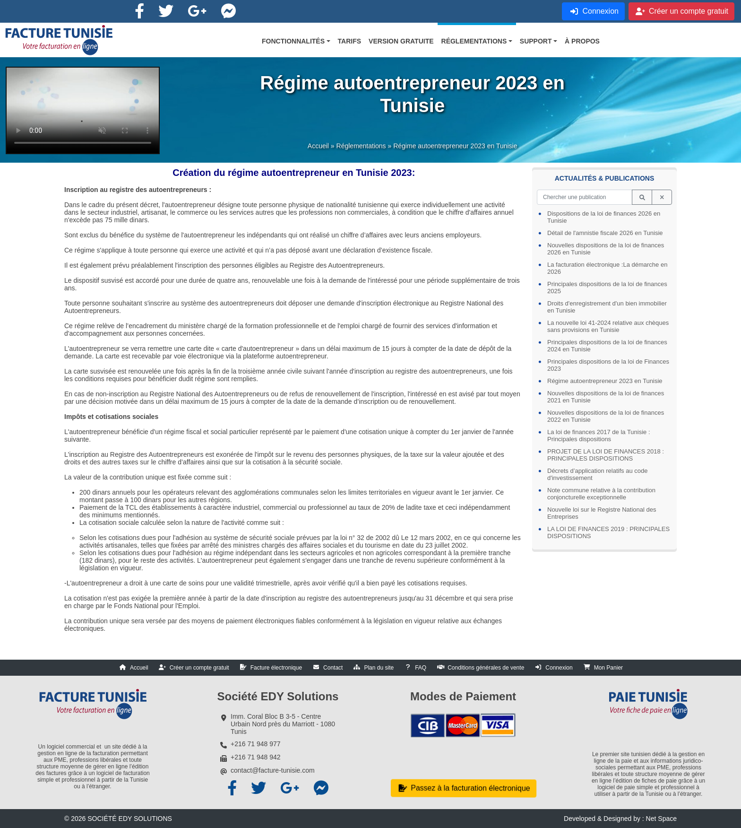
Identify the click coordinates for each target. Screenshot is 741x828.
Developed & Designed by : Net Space (620, 818)
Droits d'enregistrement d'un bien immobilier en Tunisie (607, 307)
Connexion (558, 667)
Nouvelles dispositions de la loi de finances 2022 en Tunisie (605, 416)
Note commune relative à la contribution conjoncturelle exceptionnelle (601, 494)
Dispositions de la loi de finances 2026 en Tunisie (603, 217)
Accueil (318, 150)
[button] (296, 41)
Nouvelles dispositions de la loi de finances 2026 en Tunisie (605, 249)
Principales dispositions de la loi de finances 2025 (607, 287)
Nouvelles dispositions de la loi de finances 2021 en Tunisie (605, 397)
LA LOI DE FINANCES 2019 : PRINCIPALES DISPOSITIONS (608, 532)
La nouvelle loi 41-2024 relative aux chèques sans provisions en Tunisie (608, 326)
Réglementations (361, 150)
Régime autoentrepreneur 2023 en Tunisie (605, 380)
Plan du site (379, 667)
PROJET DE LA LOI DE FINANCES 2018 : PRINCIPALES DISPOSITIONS (605, 455)
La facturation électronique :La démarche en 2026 (607, 268)
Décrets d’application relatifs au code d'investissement (597, 474)
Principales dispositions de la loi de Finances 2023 (608, 365)
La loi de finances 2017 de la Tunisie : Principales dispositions (598, 435)
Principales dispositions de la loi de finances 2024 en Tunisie (607, 346)
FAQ (420, 667)
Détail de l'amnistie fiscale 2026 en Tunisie (605, 232)
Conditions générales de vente (486, 667)
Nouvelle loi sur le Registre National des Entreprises (601, 513)
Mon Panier (608, 667)
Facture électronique (276, 667)
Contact (333, 667)
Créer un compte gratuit (199, 667)
